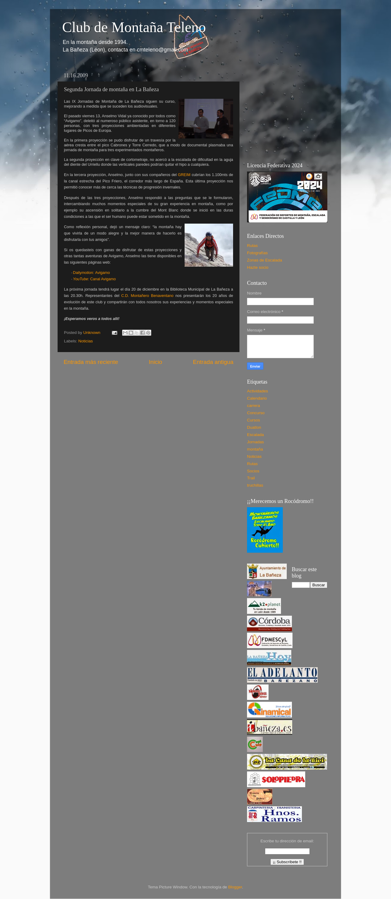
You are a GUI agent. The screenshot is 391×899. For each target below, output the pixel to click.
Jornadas (255, 442)
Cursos (253, 420)
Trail (251, 478)
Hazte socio (258, 267)
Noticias (85, 341)
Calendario (257, 398)
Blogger (235, 887)
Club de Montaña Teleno (134, 27)
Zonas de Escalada (264, 260)
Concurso (256, 413)
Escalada (255, 434)
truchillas (255, 485)
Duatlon (254, 427)
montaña (255, 449)
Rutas (252, 245)
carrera (253, 405)
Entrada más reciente (91, 362)
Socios (253, 471)
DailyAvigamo (91, 273)
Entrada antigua (213, 362)
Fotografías (257, 253)
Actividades (257, 391)
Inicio (155, 362)
